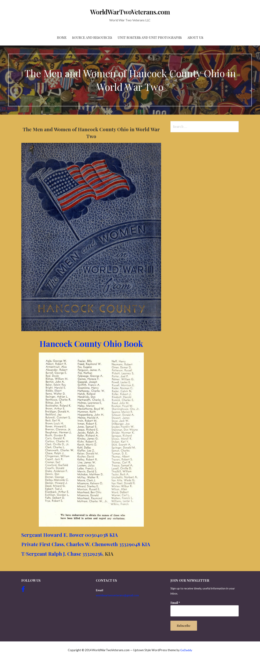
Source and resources (92, 37)
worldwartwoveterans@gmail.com (117, 595)
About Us (195, 37)
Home (62, 37)
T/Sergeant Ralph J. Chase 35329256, (62, 553)
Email (175, 603)
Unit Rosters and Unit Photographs (150, 37)
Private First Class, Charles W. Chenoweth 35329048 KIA (85, 544)
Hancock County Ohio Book (91, 343)
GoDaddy (186, 650)
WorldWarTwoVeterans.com (130, 11)
